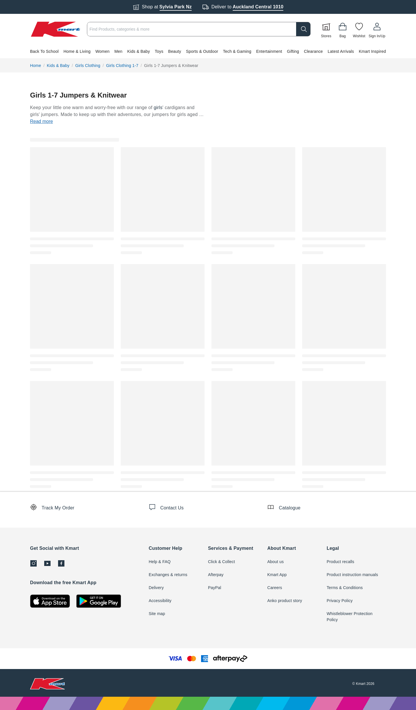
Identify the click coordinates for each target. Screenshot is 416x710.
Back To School (44, 51)
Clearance (313, 51)
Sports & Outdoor (202, 51)
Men (118, 51)
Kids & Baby (138, 51)
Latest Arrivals (341, 51)
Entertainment (269, 51)
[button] (208, 51)
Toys (159, 51)
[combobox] (199, 29)
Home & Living (77, 51)
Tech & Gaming (237, 51)
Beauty (174, 51)
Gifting (293, 51)
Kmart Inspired (372, 51)
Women (102, 51)
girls (158, 107)
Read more (41, 121)
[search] (303, 29)
